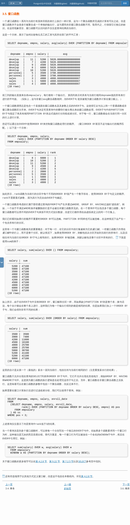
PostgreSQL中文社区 (42, 3)
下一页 (126, 512)
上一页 (9, 512)
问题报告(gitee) (60, 3)
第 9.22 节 (54, 489)
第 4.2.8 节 (41, 489)
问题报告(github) (77, 3)
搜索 (125, 3)
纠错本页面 (92, 3)
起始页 (67, 516)
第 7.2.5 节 (68, 489)
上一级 (67, 512)
